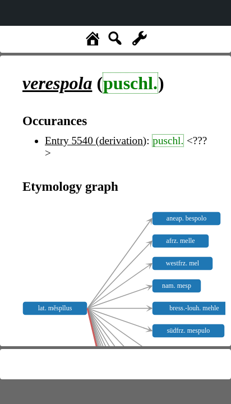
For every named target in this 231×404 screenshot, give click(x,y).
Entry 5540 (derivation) (95, 140)
